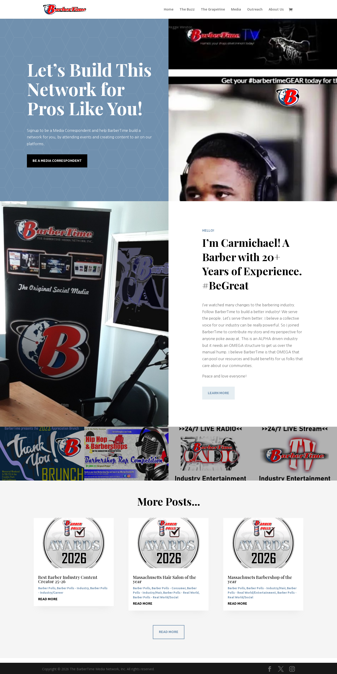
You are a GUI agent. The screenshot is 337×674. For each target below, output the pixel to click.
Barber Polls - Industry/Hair (266, 588)
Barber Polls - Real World (181, 592)
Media (236, 9)
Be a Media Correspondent (57, 161)
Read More (168, 632)
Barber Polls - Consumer (169, 588)
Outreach (255, 9)
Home (168, 9)
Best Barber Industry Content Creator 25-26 (67, 579)
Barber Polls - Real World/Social (155, 597)
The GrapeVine (213, 9)
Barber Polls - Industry (73, 588)
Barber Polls (46, 588)
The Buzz (187, 9)
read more (48, 599)
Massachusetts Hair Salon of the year (164, 579)
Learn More (218, 393)
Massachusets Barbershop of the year (260, 579)
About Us (276, 9)
